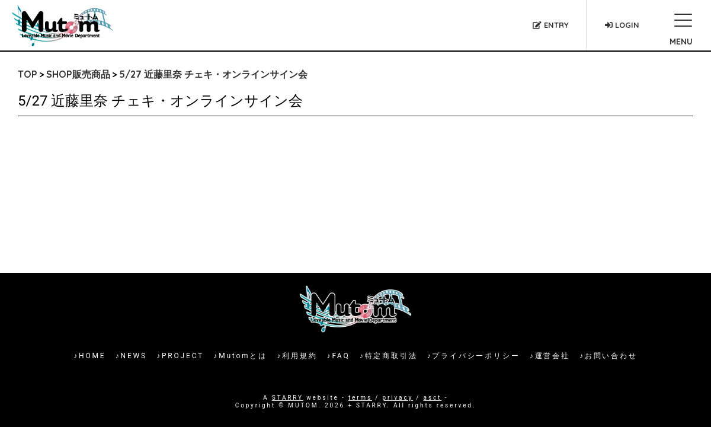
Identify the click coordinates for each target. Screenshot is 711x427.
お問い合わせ (611, 356)
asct (432, 397)
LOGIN (622, 25)
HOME (92, 356)
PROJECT (183, 356)
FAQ (341, 356)
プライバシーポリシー (476, 356)
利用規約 (299, 356)
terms (360, 397)
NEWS (134, 356)
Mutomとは (243, 356)
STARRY (287, 397)
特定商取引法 (391, 356)
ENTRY (551, 25)
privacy (398, 397)
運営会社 (552, 356)
